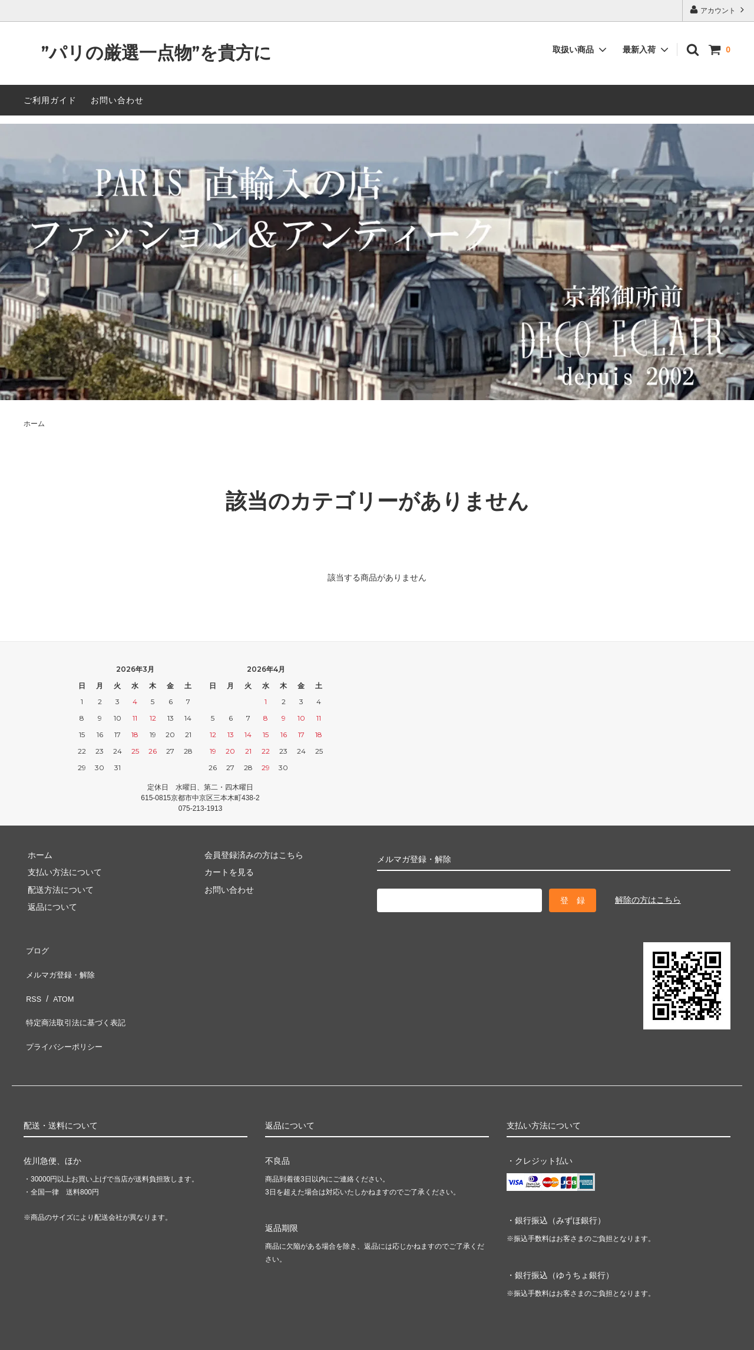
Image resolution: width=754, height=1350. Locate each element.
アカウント (718, 10)
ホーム (34, 424)
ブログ (36, 948)
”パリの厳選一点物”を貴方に (148, 53)
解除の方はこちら (648, 900)
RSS (32, 983)
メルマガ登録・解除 (61, 965)
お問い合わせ (117, 100)
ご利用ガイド (50, 100)
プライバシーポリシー (65, 1017)
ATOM (58, 983)
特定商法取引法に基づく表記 (77, 1000)
